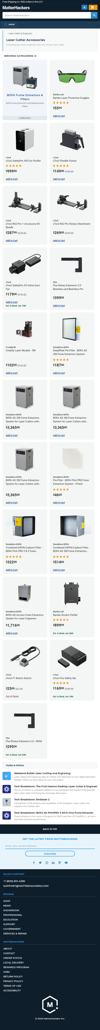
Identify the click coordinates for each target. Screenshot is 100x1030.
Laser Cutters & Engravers (20, 33)
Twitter (40, 863)
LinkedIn (53, 863)
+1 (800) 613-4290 (14, 881)
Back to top (50, 829)
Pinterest (60, 863)
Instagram (47, 863)
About (7, 948)
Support (9, 924)
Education (10, 919)
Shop (6, 901)
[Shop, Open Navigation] (9, 24)
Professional (12, 915)
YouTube (66, 863)
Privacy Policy (13, 981)
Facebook (34, 863)
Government (12, 928)
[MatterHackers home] (16, 8)
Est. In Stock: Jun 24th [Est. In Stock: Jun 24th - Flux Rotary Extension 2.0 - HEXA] (16, 755)
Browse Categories (20, 55)
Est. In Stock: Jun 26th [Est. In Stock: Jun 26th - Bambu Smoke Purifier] (63, 633)
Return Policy (13, 976)
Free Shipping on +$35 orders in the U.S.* (22, 1)
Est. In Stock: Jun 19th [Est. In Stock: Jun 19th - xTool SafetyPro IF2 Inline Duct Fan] (16, 306)
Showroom (11, 910)
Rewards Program (16, 967)
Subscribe (50, 853)
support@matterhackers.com (25, 885)
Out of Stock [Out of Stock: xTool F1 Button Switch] (12, 696)
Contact (9, 953)
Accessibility (12, 990)
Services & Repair (15, 933)
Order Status (12, 957)
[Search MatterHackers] (94, 15)
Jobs (6, 971)
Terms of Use (12, 985)
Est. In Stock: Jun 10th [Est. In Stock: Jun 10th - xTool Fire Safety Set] (63, 696)
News (7, 905)
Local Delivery (13, 962)
